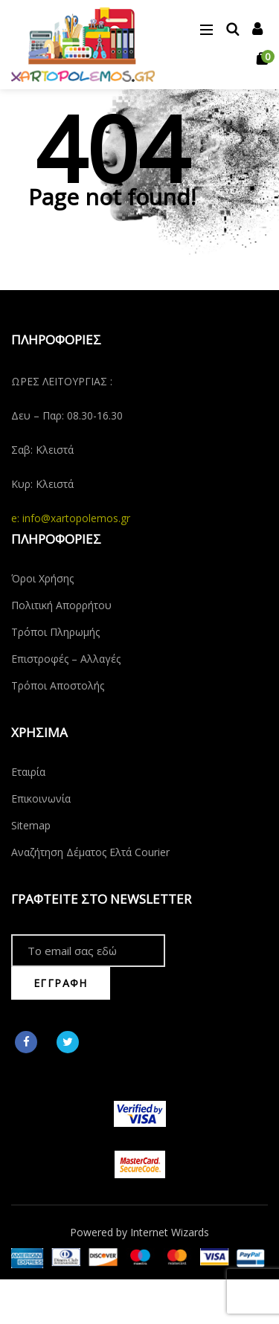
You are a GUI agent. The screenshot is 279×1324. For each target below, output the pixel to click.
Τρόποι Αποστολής (57, 685)
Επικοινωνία (41, 798)
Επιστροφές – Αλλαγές (66, 659)
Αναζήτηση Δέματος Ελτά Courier (90, 852)
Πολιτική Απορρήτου (61, 605)
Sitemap (31, 825)
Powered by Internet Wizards (139, 1232)
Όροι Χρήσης (42, 578)
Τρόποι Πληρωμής (55, 632)
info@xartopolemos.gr (76, 518)
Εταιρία (28, 772)
